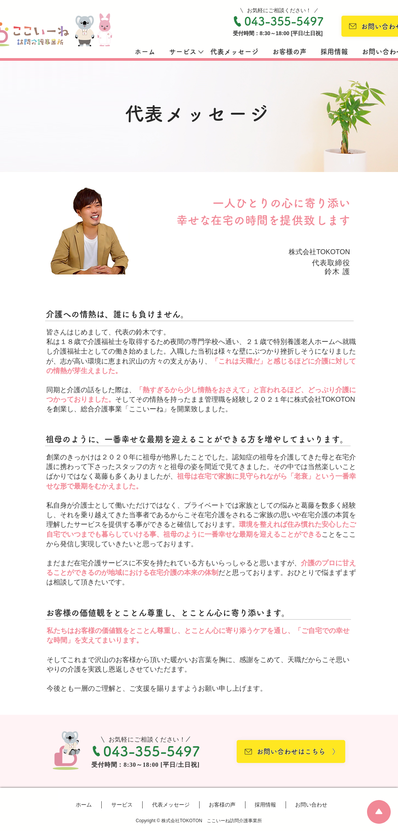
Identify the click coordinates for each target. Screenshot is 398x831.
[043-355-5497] (278, 21)
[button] (182, 51)
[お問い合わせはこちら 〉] (291, 751)
